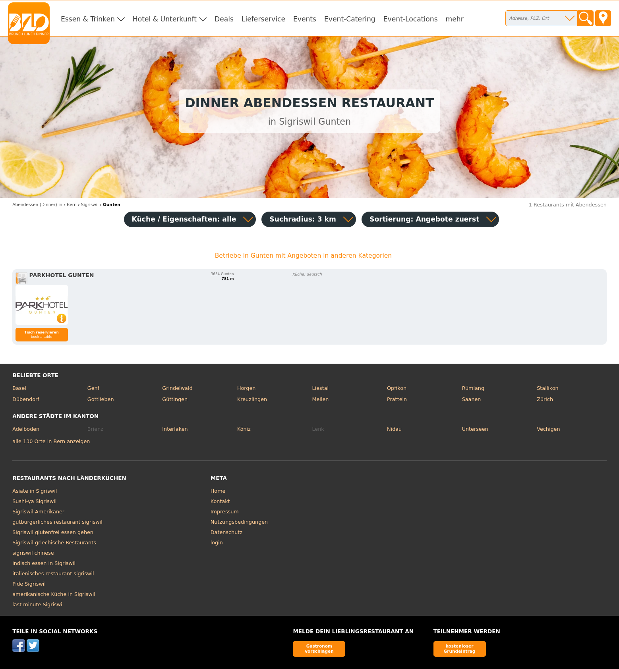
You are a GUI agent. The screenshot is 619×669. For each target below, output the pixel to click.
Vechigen (548, 429)
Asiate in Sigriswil (34, 491)
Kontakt (220, 501)
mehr (455, 19)
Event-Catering (349, 19)
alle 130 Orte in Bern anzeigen (51, 441)
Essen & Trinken (88, 19)
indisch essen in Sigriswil (43, 563)
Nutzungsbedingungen (239, 522)
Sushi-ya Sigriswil (34, 501)
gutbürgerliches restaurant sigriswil (57, 522)
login (217, 543)
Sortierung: (424, 219)
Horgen (246, 388)
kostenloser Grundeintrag (460, 649)
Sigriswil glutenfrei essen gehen (52, 532)
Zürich (545, 399)
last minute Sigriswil (38, 604)
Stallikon (547, 388)
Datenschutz (226, 532)
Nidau (394, 429)
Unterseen (475, 429)
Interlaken (175, 429)
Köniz (244, 429)
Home (218, 491)
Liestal (320, 388)
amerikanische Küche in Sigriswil (53, 594)
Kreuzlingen (252, 399)
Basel (19, 388)
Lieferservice (263, 19)
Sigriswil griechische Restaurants (54, 543)
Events (304, 19)
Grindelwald (177, 388)
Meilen (320, 399)
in (37, 204)
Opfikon (396, 388)
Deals (224, 19)
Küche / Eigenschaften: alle (184, 219)
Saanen (471, 399)
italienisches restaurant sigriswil (53, 573)
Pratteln (397, 399)
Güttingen (175, 399)
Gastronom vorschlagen (319, 649)
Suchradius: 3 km (302, 219)
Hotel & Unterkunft (165, 19)
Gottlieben (100, 399)
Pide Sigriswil (29, 584)
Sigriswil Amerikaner (38, 512)
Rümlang (473, 388)
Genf (93, 388)
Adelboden (25, 429)
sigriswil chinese (33, 553)
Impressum (225, 512)
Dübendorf (25, 399)
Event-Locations (410, 19)
